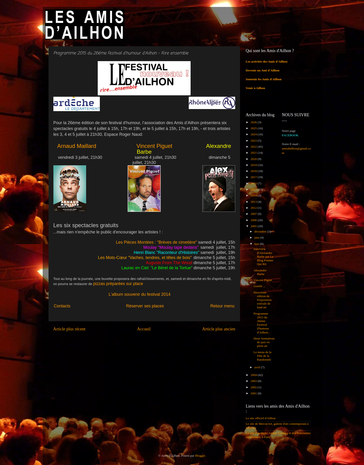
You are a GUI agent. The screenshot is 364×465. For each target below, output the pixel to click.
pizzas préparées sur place (118, 283)
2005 (253, 226)
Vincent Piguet (154, 146)
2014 (253, 195)
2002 (253, 387)
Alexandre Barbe (260, 272)
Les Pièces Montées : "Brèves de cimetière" (156, 242)
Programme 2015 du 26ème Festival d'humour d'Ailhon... (262, 323)
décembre (260, 231)
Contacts (89, 306)
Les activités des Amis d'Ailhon (266, 61)
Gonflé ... (259, 286)
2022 (253, 146)
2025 (253, 128)
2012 (253, 207)
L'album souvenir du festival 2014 (140, 294)
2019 (253, 165)
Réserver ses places (145, 306)
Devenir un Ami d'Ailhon (263, 70)
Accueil (144, 328)
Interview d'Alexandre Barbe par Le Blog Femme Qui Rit (263, 256)
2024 (253, 134)
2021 (253, 152)
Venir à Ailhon (255, 88)
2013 (253, 201)
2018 (253, 171)
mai (257, 244)
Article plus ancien (218, 328)
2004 (253, 375)
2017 (253, 177)
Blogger (200, 455)
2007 (253, 214)
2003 (253, 381)
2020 (253, 159)
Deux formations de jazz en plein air (264, 342)
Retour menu (222, 306)
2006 (253, 220)
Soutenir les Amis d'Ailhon (264, 79)
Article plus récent (69, 328)
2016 (253, 183)
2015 (253, 189)
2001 (253, 393)
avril (257, 367)
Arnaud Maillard (77, 146)
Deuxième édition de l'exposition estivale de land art (262, 300)
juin (257, 237)
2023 (253, 140)
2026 (253, 122)
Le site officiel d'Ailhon (261, 418)
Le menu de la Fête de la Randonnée (262, 355)
